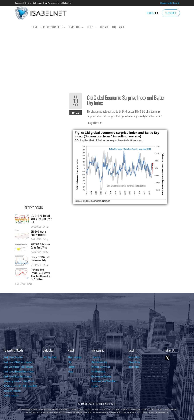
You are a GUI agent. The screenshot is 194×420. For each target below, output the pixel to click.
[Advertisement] (97, 61)
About (122, 27)
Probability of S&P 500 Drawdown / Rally (40, 258)
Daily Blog (74, 27)
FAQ (114, 27)
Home (34, 27)
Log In (90, 27)
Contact (104, 27)
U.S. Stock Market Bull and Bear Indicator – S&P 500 (41, 219)
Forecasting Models (51, 27)
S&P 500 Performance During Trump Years (40, 245)
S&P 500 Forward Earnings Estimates (38, 232)
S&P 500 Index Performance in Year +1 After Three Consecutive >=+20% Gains (40, 274)
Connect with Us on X (169, 3)
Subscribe (170, 13)
